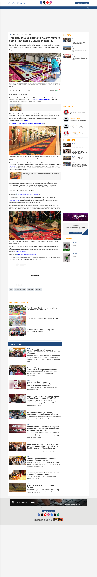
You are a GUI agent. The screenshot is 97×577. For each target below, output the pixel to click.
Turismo (73, 7)
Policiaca (18, 7)
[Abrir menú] (9, 8)
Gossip (48, 7)
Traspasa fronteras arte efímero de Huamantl (28, 194)
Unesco (27, 120)
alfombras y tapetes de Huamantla (42, 99)
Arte (11, 289)
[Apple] (55, 514)
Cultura (53, 7)
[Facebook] (41, 2)
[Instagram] (51, 2)
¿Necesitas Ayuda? (48, 511)
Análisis (38, 7)
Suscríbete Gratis (75, 232)
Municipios (30, 289)
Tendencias (59, 7)
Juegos (84, 7)
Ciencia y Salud (66, 7)
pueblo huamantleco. (21, 251)
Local (13, 7)
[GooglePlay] (58, 514)
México (23, 7)
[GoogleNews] (52, 514)
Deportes (79, 7)
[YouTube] (47, 2)
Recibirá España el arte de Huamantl (27, 254)
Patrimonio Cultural (14, 200)
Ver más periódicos (82, 3)
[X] (44, 2)
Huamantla (12, 166)
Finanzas (32, 7)
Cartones (43, 7)
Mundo (27, 7)
